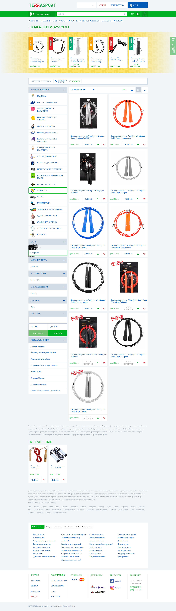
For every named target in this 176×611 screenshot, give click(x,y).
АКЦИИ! (102, 5)
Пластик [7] (35, 280)
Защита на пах (36, 372)
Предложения (87, 527)
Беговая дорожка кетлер (42, 544)
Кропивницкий (56, 509)
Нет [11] (34, 293)
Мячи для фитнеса (42, 126)
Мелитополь (140, 509)
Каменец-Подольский (60, 512)
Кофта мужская (95, 554)
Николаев (83, 507)
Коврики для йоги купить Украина (43, 353)
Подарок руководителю (41, 550)
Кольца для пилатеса (44, 132)
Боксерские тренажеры (41, 547)
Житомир (142, 507)
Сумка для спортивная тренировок (73, 534)
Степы (36, 197)
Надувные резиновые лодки (71, 550)
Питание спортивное (96, 538)
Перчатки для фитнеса (44, 163)
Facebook (115, 581)
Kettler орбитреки (95, 550)
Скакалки (38, 190)
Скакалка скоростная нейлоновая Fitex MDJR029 (57, 60)
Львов (57, 507)
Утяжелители (40, 203)
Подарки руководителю (126, 554)
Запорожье (65, 507)
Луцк (132, 509)
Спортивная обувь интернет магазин (44, 365)
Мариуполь (92, 507)
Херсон (109, 507)
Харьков (36, 507)
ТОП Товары (68, 527)
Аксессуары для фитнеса (45, 228)
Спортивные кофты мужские (71, 554)
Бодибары (38, 96)
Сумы (30, 509)
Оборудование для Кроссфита (42, 148)
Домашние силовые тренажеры (44, 557)
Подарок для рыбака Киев (40, 359)
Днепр (51, 507)
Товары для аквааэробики (46, 209)
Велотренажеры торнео (126, 538)
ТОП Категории (38, 527)
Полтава (116, 507)
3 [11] (33, 307)
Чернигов (125, 507)
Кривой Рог (74, 507)
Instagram (115, 588)
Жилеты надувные (124, 547)
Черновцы (81, 509)
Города (48, 527)
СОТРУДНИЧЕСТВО (59, 580)
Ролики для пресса (42, 184)
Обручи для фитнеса (43, 156)
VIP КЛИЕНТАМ (57, 586)
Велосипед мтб (38, 538)
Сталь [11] (34, 266)
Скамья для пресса (96, 534)
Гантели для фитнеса (44, 102)
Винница (101, 507)
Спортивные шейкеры (39, 384)
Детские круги (123, 541)
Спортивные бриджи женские (44, 541)
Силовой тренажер (37, 346)
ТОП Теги (57, 527)
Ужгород (48, 512)
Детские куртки (123, 544)
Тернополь (113, 509)
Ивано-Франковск (101, 509)
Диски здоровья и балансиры (42, 109)
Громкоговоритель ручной (127, 534)
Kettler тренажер (95, 547)
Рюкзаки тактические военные (72, 547)
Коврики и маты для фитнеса (43, 118)
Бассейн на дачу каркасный (71, 544)
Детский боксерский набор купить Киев (45, 391)
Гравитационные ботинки (46, 169)
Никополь (31, 512)
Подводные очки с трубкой (71, 560)
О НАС (53, 591)
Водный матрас (38, 534)
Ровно (48, 509)
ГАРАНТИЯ (35, 591)
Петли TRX (38, 235)
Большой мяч (38, 554)
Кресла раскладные (96, 541)
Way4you (34, 253)
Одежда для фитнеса (43, 216)
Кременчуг (90, 509)
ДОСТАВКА (35, 580)
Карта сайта (57, 606)
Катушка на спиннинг (97, 557)
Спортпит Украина (37, 378)
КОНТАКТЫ (55, 597)
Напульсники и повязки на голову (46, 176)
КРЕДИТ (34, 597)
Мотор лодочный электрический (101, 544)
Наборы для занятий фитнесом (43, 139)
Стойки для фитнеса (43, 222)
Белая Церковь (123, 509)
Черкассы (133, 507)
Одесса (44, 507)
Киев (30, 507)
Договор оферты (69, 606)
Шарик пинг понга (124, 550)
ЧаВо (78, 527)
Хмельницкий (39, 509)
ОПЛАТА (34, 586)
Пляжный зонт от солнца (70, 557)
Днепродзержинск (69, 509)
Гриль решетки (123, 557)
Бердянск (40, 512)
